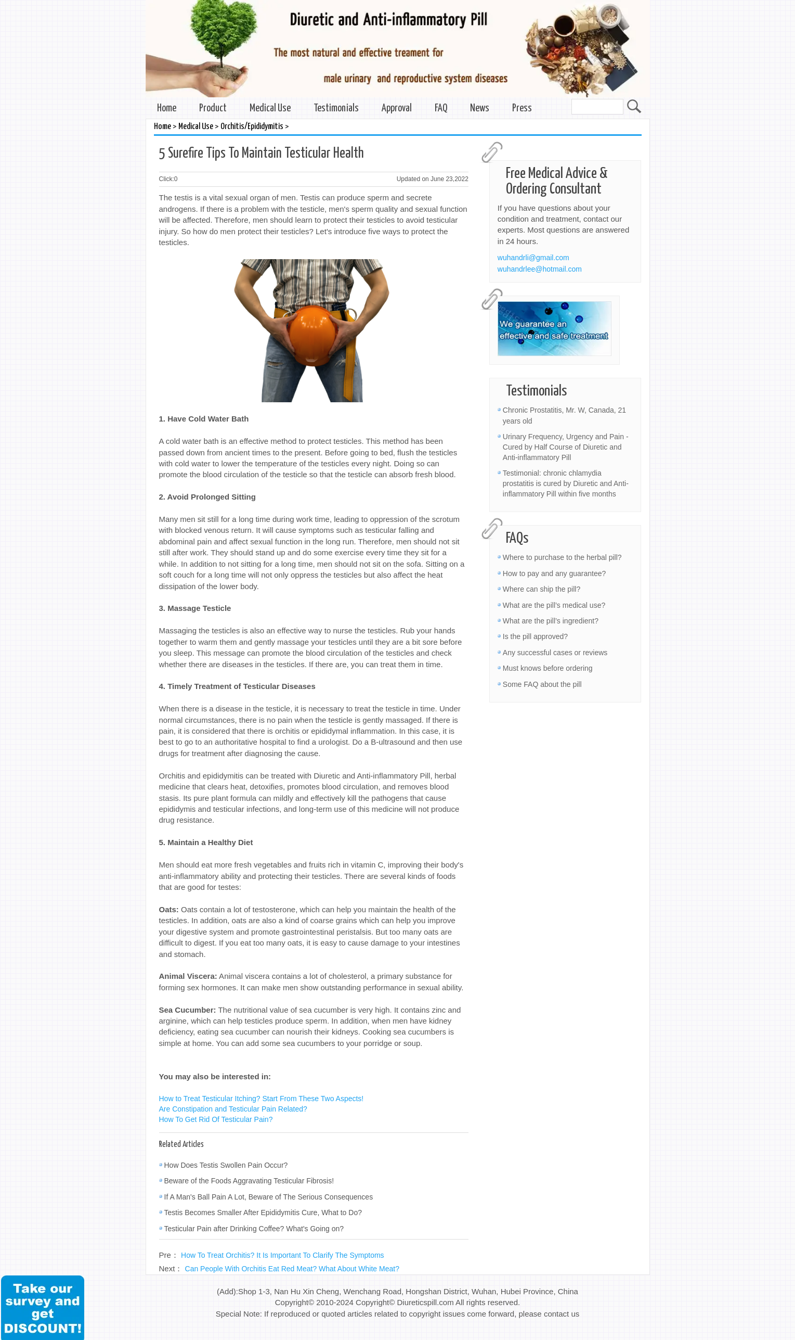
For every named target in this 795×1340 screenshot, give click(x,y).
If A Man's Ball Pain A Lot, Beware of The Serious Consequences (268, 1197)
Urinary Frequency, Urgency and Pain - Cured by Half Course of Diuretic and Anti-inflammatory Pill (566, 447)
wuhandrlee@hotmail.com (540, 269)
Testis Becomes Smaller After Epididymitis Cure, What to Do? (263, 1212)
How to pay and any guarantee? (554, 573)
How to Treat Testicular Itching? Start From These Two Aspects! (261, 1098)
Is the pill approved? (535, 636)
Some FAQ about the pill (542, 684)
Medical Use (270, 108)
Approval (397, 108)
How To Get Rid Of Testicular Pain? (216, 1119)
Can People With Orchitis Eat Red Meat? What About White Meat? (292, 1269)
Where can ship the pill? (541, 589)
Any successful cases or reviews (555, 652)
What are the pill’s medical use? (554, 605)
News (479, 108)
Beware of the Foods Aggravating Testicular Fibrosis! (249, 1181)
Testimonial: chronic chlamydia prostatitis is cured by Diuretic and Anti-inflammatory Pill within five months (566, 483)
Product (213, 108)
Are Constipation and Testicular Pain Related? (233, 1109)
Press (522, 108)
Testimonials (336, 108)
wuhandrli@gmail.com (533, 257)
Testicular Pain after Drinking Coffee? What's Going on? (254, 1228)
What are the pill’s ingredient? (550, 621)
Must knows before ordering (548, 668)
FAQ (441, 108)
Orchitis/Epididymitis (251, 126)
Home (166, 108)
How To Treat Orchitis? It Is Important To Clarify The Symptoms (282, 1255)
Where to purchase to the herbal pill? (562, 557)
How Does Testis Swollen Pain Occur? (226, 1165)
